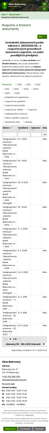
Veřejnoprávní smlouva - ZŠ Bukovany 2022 (10, 330)
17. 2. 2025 (23, 228)
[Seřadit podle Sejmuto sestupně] (32, 130)
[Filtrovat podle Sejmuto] (36, 134)
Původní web (8, 383)
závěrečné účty (12, 122)
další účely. (30, 415)
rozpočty (32, 109)
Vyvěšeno (24, 127)
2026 (17, 93)
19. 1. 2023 (22, 160)
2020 (38, 84)
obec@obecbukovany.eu (14, 379)
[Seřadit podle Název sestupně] (12, 127)
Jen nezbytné (25, 429)
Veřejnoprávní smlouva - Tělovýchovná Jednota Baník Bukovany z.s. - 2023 (10, 169)
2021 (7, 89)
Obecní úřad (14, 14)
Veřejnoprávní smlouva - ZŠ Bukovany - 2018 (10, 317)
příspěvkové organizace (17, 97)
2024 (35, 89)
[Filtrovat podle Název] (9, 134)
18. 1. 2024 (22, 207)
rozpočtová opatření (15, 101)
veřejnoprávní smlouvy (16, 113)
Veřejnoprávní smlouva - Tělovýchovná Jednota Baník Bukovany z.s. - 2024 (10, 216)
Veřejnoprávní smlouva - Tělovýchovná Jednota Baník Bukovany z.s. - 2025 (10, 237)
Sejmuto (36, 127)
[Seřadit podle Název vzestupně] (12, 126)
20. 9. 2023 (23, 182)
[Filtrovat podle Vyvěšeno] (24, 134)
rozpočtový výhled (14, 109)
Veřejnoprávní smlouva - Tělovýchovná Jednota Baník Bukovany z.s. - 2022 (10, 148)
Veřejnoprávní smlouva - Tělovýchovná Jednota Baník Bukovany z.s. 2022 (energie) (10, 282)
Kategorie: (7, 84)
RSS (42, 36)
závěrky (28, 122)
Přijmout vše (10, 429)
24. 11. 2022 (23, 272)
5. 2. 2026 (22, 250)
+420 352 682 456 (11, 376)
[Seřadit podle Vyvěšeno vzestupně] (19, 129)
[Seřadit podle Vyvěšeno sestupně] (19, 130)
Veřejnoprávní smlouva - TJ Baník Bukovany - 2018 (10, 303)
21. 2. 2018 (22, 297)
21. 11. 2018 (22, 312)
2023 (26, 89)
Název (7, 127)
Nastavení (39, 429)
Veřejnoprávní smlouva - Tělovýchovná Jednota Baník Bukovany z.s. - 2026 (10, 259)
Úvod (4, 14)
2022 (16, 89)
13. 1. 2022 (22, 139)
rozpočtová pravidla (15, 105)
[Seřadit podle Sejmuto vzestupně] (32, 129)
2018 (19, 84)
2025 (7, 93)
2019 (28, 84)
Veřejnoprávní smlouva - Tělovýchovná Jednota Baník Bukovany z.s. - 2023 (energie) (10, 192)
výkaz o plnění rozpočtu (16, 117)
